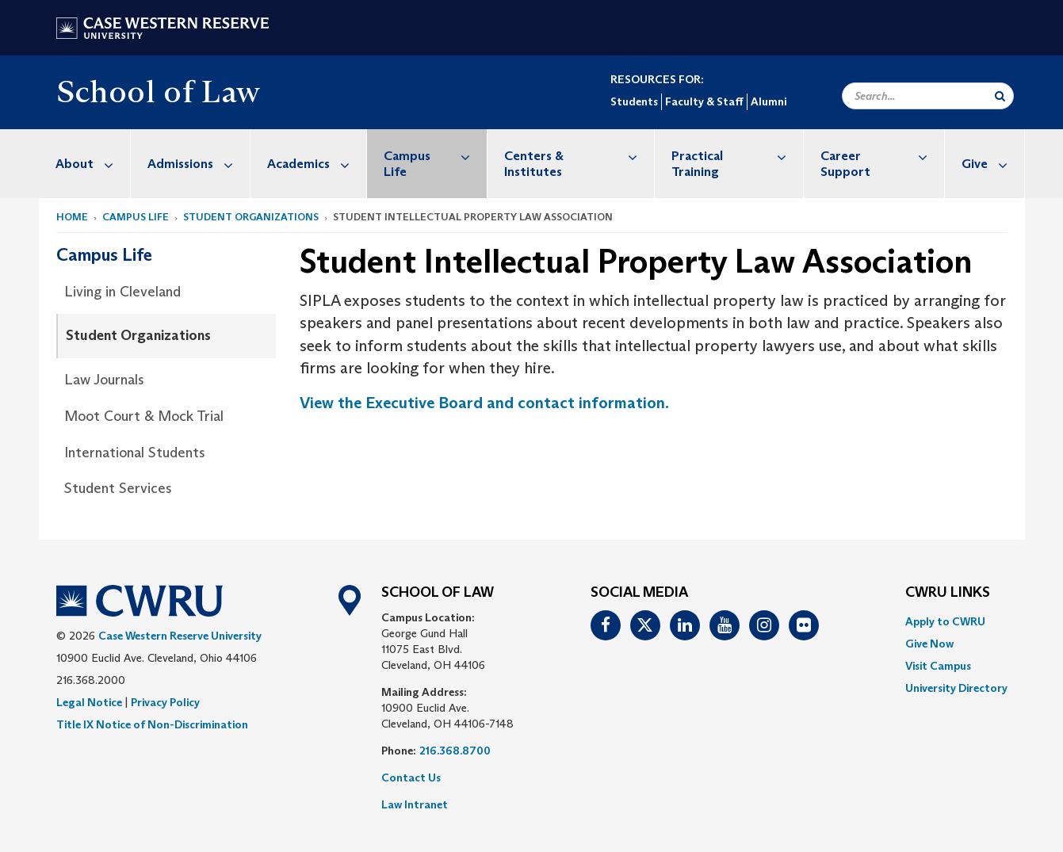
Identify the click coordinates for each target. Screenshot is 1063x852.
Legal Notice (89, 702)
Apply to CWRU (945, 621)
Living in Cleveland (122, 291)
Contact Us (411, 777)
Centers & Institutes (578, 155)
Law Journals (104, 379)
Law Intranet (414, 804)
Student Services (118, 488)
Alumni (768, 101)
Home (72, 217)
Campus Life (436, 155)
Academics (316, 163)
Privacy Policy (165, 702)
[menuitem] (85, 163)
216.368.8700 (455, 750)
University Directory (956, 688)
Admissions (198, 163)
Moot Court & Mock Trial (144, 416)
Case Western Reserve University (180, 635)
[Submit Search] (1000, 95)
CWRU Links (947, 593)
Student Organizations (251, 217)
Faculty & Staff (704, 101)
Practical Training (737, 155)
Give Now (929, 643)
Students (634, 101)
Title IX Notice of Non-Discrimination (152, 724)
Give (993, 163)
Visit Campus (938, 666)
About (92, 163)
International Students (134, 452)
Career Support (882, 155)
